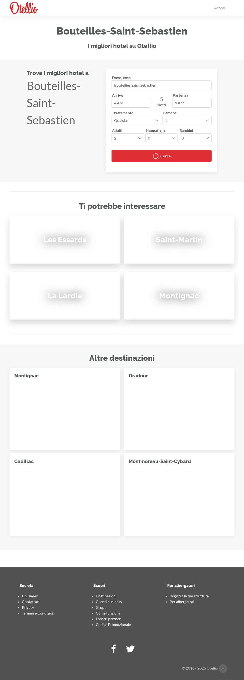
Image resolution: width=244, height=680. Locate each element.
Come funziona (108, 613)
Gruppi (101, 607)
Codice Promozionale (113, 624)
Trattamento (122, 112)
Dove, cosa (121, 77)
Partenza (180, 95)
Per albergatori (182, 601)
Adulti (117, 130)
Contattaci (31, 601)
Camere (169, 112)
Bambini (186, 130)
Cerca (161, 156)
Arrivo (117, 95)
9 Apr (179, 102)
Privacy (28, 607)
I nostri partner (108, 618)
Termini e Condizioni (38, 613)
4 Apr (118, 102)
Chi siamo (30, 596)
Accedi (219, 7)
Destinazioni (106, 596)
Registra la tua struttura (189, 596)
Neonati (155, 130)
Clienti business (109, 601)
